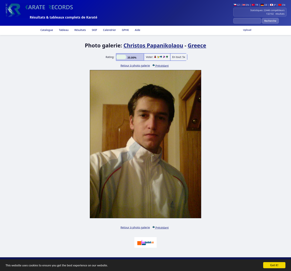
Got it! (274, 265)
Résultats (80, 30)
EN (245, 4)
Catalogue (46, 30)
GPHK (125, 30)
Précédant (161, 65)
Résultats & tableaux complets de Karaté (63, 17)
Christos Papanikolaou (153, 45)
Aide (137, 30)
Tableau (63, 30)
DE (264, 4)
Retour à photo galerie (135, 65)
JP (273, 4)
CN (281, 4)
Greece (197, 45)
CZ (236, 4)
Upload (247, 29)
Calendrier (109, 30)
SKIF (94, 30)
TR (255, 4)
